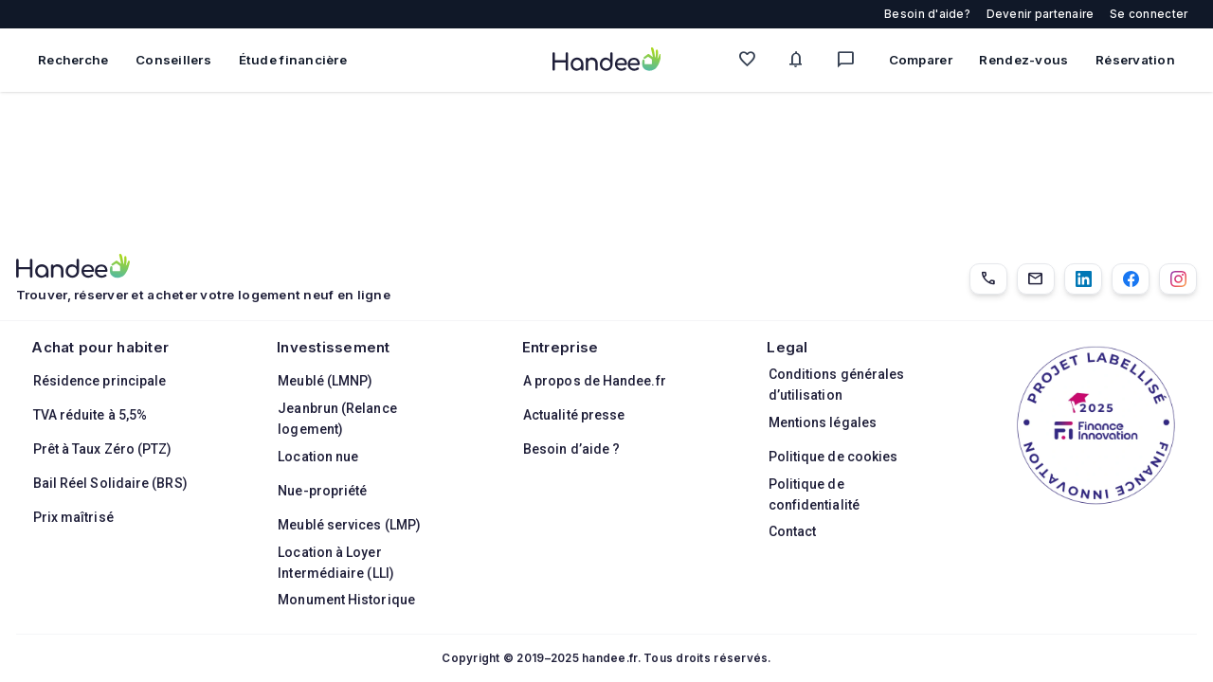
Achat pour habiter (100, 347)
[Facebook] (1131, 279)
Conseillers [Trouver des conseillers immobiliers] (173, 59)
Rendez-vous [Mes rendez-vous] (1023, 59)
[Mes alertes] (800, 60)
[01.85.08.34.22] (988, 279)
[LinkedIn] (1083, 279)
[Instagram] (1178, 279)
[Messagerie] (850, 60)
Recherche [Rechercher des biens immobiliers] (73, 59)
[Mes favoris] (751, 60)
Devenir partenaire (1041, 14)
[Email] (1036, 279)
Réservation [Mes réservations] (1135, 59)
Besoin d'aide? (927, 14)
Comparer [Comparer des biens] (920, 59)
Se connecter (1148, 14)
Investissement (333, 347)
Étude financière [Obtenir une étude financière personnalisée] (293, 59)
